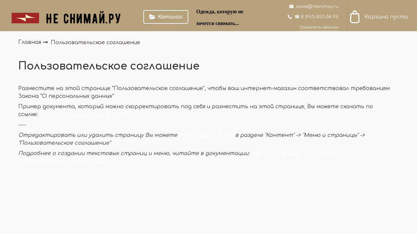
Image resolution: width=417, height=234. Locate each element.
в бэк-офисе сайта (206, 135)
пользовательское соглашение (84, 114)
